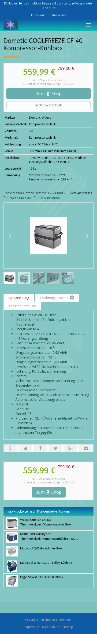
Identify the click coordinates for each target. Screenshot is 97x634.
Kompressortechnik (42, 124)
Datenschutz (57, 15)
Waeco (46, 118)
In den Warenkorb (48, 105)
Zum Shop (49, 93)
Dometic (35, 118)
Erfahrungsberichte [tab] (57, 298)
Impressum (38, 15)
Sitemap (67, 627)
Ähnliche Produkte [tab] (22, 306)
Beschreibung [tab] (18, 298)
